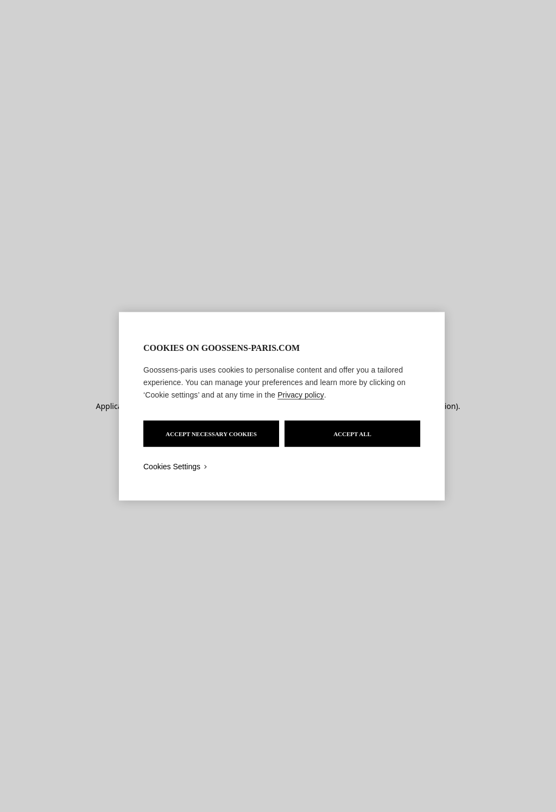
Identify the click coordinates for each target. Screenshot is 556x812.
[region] (282, 406)
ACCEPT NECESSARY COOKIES (211, 433)
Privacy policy (300, 394)
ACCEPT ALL (352, 433)
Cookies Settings (171, 466)
